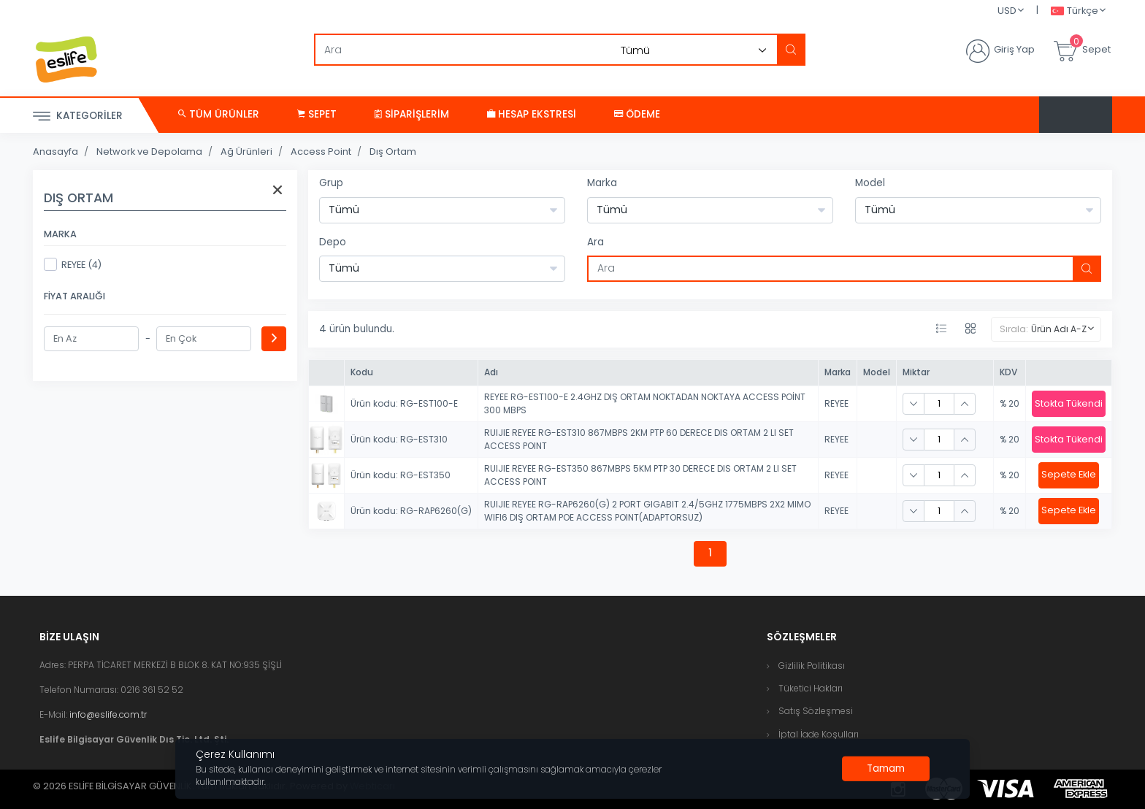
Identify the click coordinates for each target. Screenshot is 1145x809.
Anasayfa (55, 151)
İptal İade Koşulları (818, 734)
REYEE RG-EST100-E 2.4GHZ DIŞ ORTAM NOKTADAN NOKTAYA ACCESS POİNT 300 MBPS (644, 403)
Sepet (317, 114)
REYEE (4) (73, 264)
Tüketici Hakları (810, 688)
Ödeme (637, 114)
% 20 (1009, 403)
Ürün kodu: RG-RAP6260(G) (411, 511)
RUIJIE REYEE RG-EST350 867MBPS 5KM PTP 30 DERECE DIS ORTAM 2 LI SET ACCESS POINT (640, 475)
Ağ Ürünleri (246, 151)
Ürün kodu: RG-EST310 (399, 439)
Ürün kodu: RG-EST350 (401, 475)
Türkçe (1074, 11)
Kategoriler (78, 116)
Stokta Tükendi (1069, 403)
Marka (602, 183)
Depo (332, 242)
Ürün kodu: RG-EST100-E (404, 403)
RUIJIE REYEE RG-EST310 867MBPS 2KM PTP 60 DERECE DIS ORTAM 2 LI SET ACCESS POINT (639, 439)
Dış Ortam (392, 151)
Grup (331, 183)
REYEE (836, 403)
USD (1006, 10)
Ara (595, 242)
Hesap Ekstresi (531, 114)
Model (870, 183)
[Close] (886, 768)
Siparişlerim (412, 114)
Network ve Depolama (149, 151)
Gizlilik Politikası (811, 665)
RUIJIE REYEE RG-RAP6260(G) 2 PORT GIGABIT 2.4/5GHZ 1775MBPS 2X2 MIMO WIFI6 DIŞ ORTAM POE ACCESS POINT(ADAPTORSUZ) (647, 511)
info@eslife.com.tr (108, 714)
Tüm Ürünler (218, 114)
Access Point (321, 151)
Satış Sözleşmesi (815, 711)
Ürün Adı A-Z (1059, 329)
